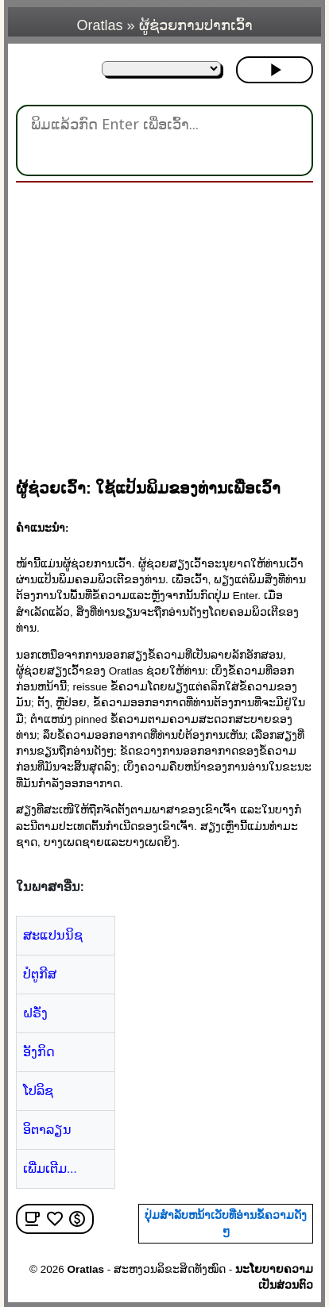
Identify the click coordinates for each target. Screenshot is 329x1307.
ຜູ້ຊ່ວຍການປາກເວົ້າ (196, 25)
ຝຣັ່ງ (35, 1013)
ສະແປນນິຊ (53, 935)
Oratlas (99, 25)
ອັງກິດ (39, 1051)
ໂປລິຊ (38, 1090)
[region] (170, 323)
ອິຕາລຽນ (47, 1129)
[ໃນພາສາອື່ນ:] (161, 68)
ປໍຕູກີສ (39, 974)
